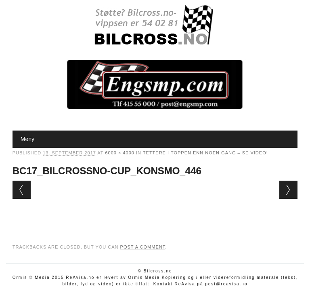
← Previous (22, 190)
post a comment (142, 247)
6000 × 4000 (119, 152)
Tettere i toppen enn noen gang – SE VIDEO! (205, 152)
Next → (288, 190)
